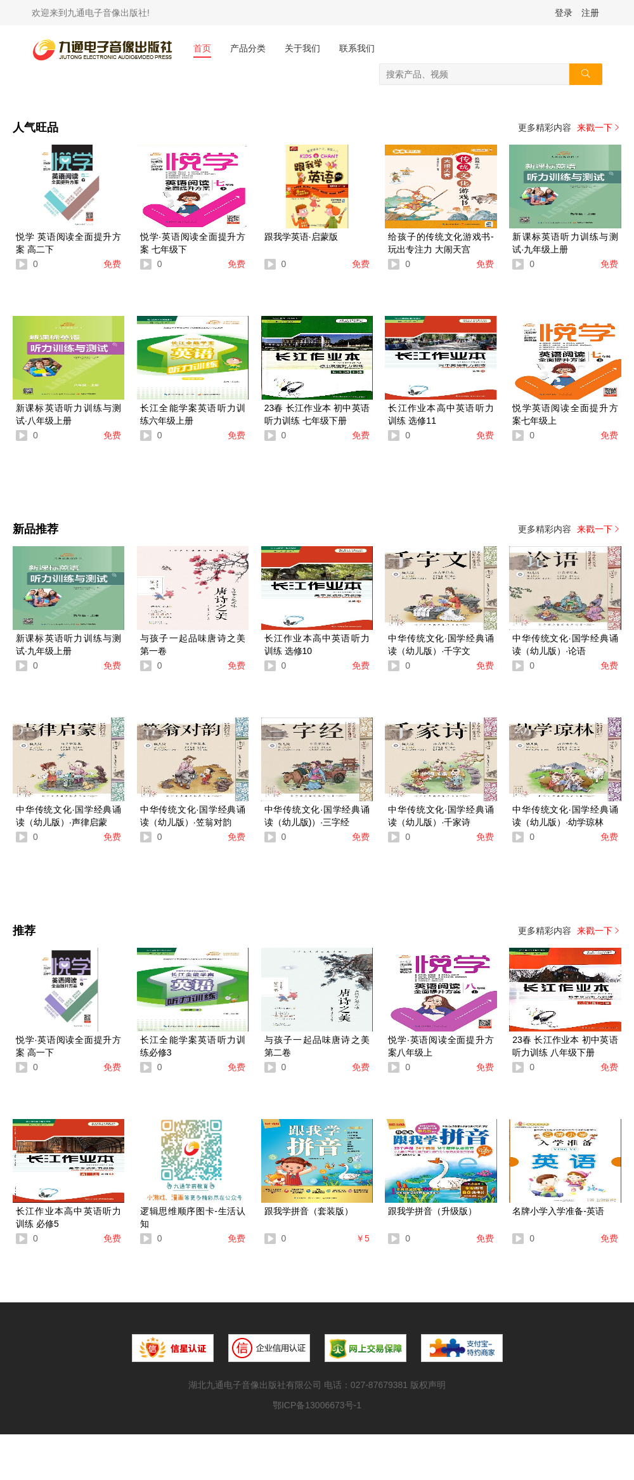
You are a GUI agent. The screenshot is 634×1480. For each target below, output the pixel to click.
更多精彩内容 (569, 127)
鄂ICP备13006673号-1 (317, 1405)
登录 (564, 13)
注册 (590, 13)
